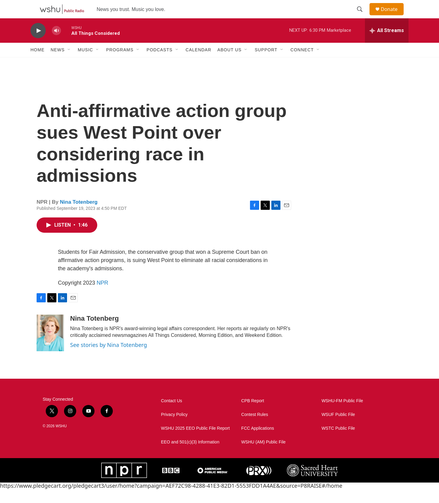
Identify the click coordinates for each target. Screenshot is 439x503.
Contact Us (171, 414)
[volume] (56, 44)
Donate (393, 16)
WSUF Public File (338, 428)
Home (37, 63)
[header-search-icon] (362, 16)
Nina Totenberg (79, 216)
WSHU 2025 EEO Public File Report (195, 442)
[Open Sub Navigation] (69, 63)
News (58, 63)
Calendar (198, 63)
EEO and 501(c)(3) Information (190, 456)
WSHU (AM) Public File (263, 456)
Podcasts (160, 63)
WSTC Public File (338, 442)
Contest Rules (254, 428)
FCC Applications (257, 442)
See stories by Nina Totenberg (108, 358)
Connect (302, 63)
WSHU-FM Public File (342, 414)
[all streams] (387, 44)
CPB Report (252, 414)
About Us (229, 63)
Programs (120, 63)
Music (85, 63)
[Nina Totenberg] (50, 346)
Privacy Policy (174, 428)
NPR (102, 296)
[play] (38, 44)
